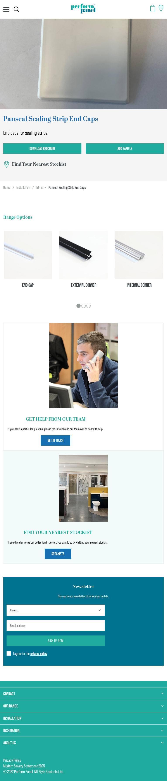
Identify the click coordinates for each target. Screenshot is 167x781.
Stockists (58, 553)
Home (6, 187)
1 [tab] (78, 306)
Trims (39, 187)
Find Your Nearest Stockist (39, 164)
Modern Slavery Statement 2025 (24, 765)
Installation (23, 187)
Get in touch (56, 440)
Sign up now (55, 641)
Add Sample (124, 148)
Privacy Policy (12, 760)
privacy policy (38, 653)
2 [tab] (83, 306)
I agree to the (30, 653)
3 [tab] (88, 306)
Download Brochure (42, 148)
